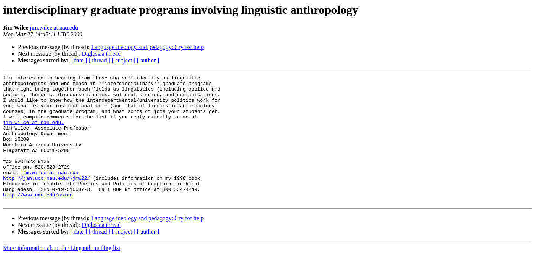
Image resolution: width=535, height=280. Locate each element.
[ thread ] (99, 60)
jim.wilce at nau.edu (54, 28)
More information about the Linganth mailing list (61, 273)
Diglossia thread (101, 54)
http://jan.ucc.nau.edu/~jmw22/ (46, 199)
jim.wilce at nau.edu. (33, 132)
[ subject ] (124, 60)
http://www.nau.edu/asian (37, 219)
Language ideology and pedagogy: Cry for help (147, 47)
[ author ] (148, 60)
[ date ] (78, 60)
